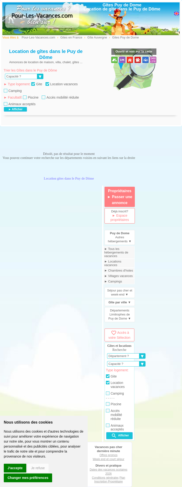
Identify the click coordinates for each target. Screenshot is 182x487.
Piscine (30, 97)
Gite (36, 84)
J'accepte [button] (15, 468)
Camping (13, 91)
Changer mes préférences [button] (28, 478)
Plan (122, 477)
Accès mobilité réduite (60, 97)
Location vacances (62, 84)
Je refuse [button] (38, 468)
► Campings (113, 281)
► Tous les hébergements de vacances (116, 252)
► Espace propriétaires (119, 218)
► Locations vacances (112, 263)
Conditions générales (105, 477)
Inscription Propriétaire (108, 481)
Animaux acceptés (20, 104)
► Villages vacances (118, 276)
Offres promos (109, 455)
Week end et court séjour (108, 459)
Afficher (120, 436)
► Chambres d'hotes (118, 270)
